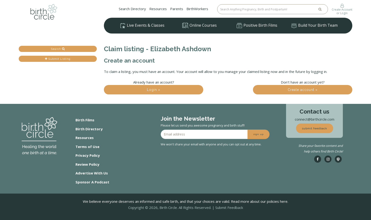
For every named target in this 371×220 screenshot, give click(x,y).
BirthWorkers (197, 8)
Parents (176, 8)
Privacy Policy (87, 155)
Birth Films (84, 120)
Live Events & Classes (141, 26)
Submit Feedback (229, 207)
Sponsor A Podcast (92, 182)
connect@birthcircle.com (314, 119)
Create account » (303, 90)
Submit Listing (58, 58)
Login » (153, 90)
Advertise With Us (91, 173)
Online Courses (199, 25)
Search (58, 49)
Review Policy (87, 164)
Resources (158, 8)
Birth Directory (89, 129)
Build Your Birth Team (314, 26)
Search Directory (132, 8)
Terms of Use (87, 146)
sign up (258, 134)
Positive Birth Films (256, 26)
